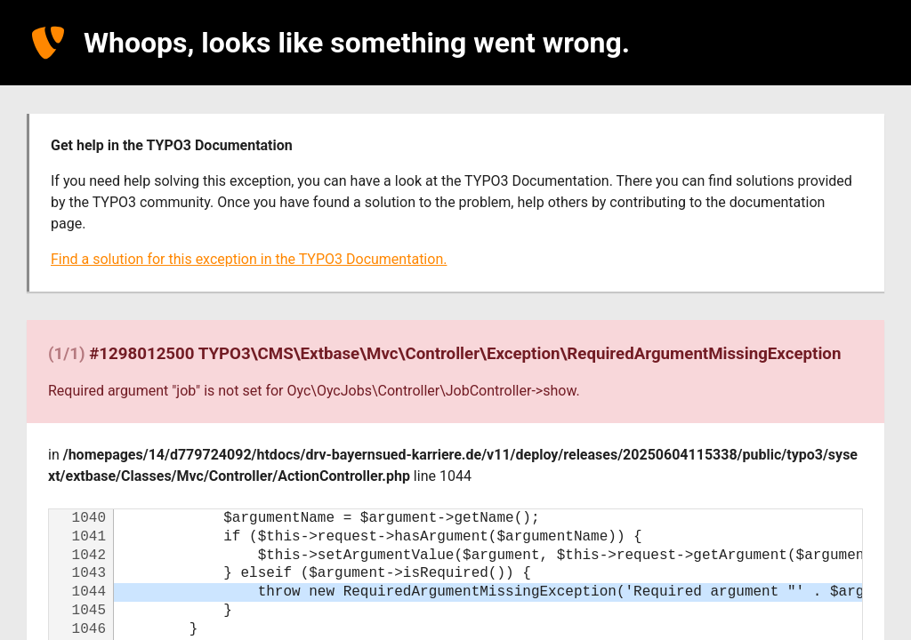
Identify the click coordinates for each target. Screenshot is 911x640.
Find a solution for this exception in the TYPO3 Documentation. (249, 259)
